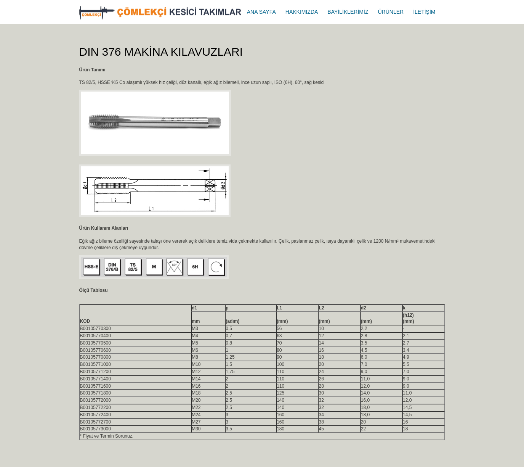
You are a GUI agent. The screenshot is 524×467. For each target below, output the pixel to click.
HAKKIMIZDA (301, 12)
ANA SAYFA (261, 12)
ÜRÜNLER (391, 12)
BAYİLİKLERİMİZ (347, 12)
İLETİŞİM (424, 12)
